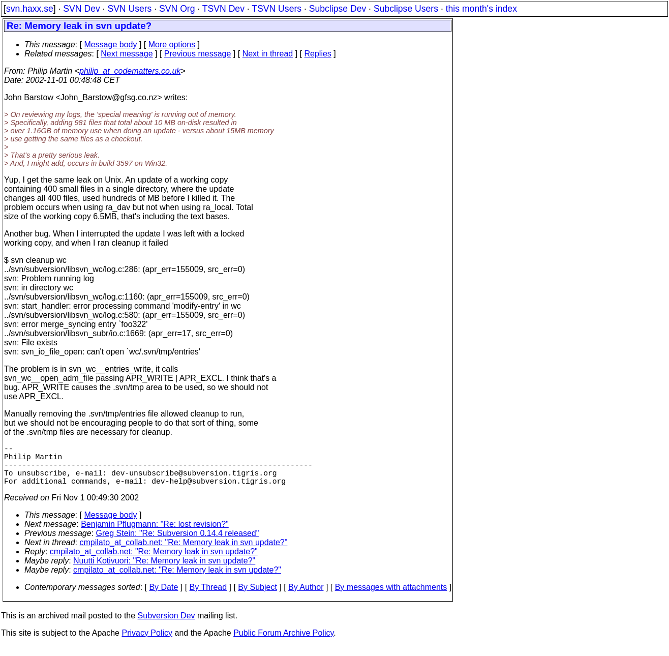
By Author (305, 597)
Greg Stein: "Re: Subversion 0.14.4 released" (177, 543)
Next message (127, 53)
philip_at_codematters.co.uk (129, 71)
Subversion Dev (166, 625)
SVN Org (177, 9)
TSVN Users (276, 9)
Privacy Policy (146, 643)
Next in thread (267, 53)
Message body (110, 44)
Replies (318, 53)
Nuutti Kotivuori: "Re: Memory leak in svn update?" (164, 570)
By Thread (208, 597)
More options (172, 44)
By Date (163, 597)
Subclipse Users (406, 9)
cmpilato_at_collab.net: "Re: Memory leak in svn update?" (184, 552)
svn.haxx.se (29, 9)
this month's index (481, 9)
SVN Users (129, 9)
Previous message (197, 53)
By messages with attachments (391, 597)
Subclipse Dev (337, 9)
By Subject (257, 597)
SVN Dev (81, 9)
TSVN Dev (223, 9)
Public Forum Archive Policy (283, 643)
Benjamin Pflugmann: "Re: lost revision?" (155, 534)
